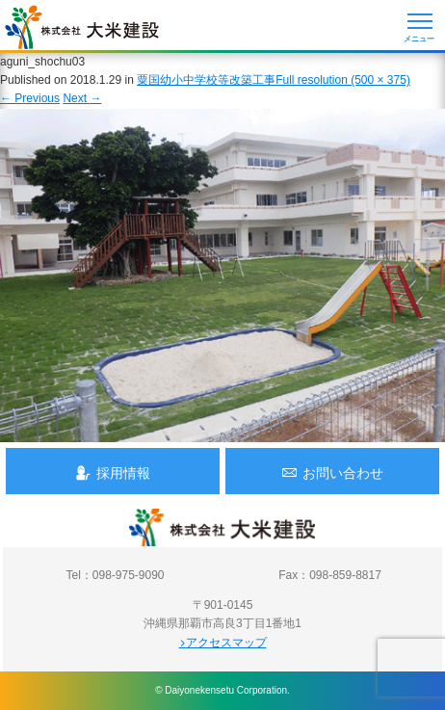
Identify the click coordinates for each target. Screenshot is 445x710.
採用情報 (112, 472)
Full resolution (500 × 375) (342, 80)
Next (82, 98)
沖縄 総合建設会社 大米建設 (82, 27)
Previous (30, 98)
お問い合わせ (332, 472)
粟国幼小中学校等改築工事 (206, 80)
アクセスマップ (223, 642)
